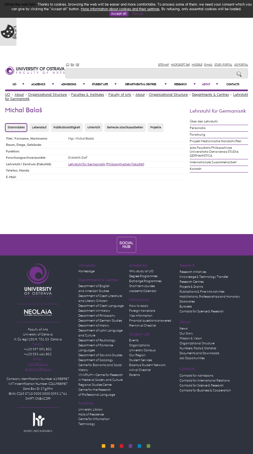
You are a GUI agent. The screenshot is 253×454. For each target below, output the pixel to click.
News (183, 328)
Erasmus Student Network (147, 365)
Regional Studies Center (95, 385)
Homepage (86, 271)
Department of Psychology (97, 340)
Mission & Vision (191, 338)
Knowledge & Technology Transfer (204, 277)
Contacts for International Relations (205, 380)
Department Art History (94, 310)
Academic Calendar (142, 291)
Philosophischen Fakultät (125, 164)
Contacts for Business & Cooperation (205, 390)
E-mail (208, 64)
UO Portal (241, 64)
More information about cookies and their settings (120, 9)
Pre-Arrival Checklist (142, 325)
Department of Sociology (95, 360)
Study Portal (223, 64)
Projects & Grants (191, 286)
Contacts (232, 84)
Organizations (139, 345)
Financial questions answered (150, 320)
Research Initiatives (193, 272)
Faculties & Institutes (87, 94)
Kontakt (195, 169)
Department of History (93, 325)
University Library (90, 409)
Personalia (198, 128)
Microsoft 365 (180, 64)
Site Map (163, 64)
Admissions (73, 84)
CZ (67, 64)
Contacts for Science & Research (202, 311)
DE (77, 64)
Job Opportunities (192, 358)
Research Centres (192, 281)
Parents (134, 375)
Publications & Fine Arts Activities (202, 291)
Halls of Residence (91, 414)
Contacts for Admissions (196, 375)
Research (185, 84)
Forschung (197, 134)
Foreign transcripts (142, 310)
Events (133, 340)
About (210, 84)
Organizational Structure (47, 94)
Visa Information (141, 315)
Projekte (155, 127)
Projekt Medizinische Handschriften (215, 141)
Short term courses (142, 286)
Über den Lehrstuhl (203, 121)
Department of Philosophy (96, 315)
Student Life (104, 84)
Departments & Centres (145, 84)
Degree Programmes (143, 276)
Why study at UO (141, 271)
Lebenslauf (39, 127)
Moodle (197, 64)
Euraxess (186, 306)
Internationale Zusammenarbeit (213, 162)
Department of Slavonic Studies (100, 355)
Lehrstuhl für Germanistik (86, 164)
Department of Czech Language (101, 305)
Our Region (137, 355)
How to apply (139, 305)
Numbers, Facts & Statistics (198, 348)
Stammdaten (16, 127)
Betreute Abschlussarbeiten (125, 127)
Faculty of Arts (119, 94)
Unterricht (93, 127)
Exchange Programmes (145, 281)
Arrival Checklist (140, 370)
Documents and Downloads (199, 353)
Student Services (140, 360)
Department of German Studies (100, 320)
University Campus (142, 350)
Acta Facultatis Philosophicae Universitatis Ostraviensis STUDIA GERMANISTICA (214, 151)
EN (72, 64)
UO (18, 84)
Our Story (186, 333)
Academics (42, 84)
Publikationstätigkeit (66, 127)
